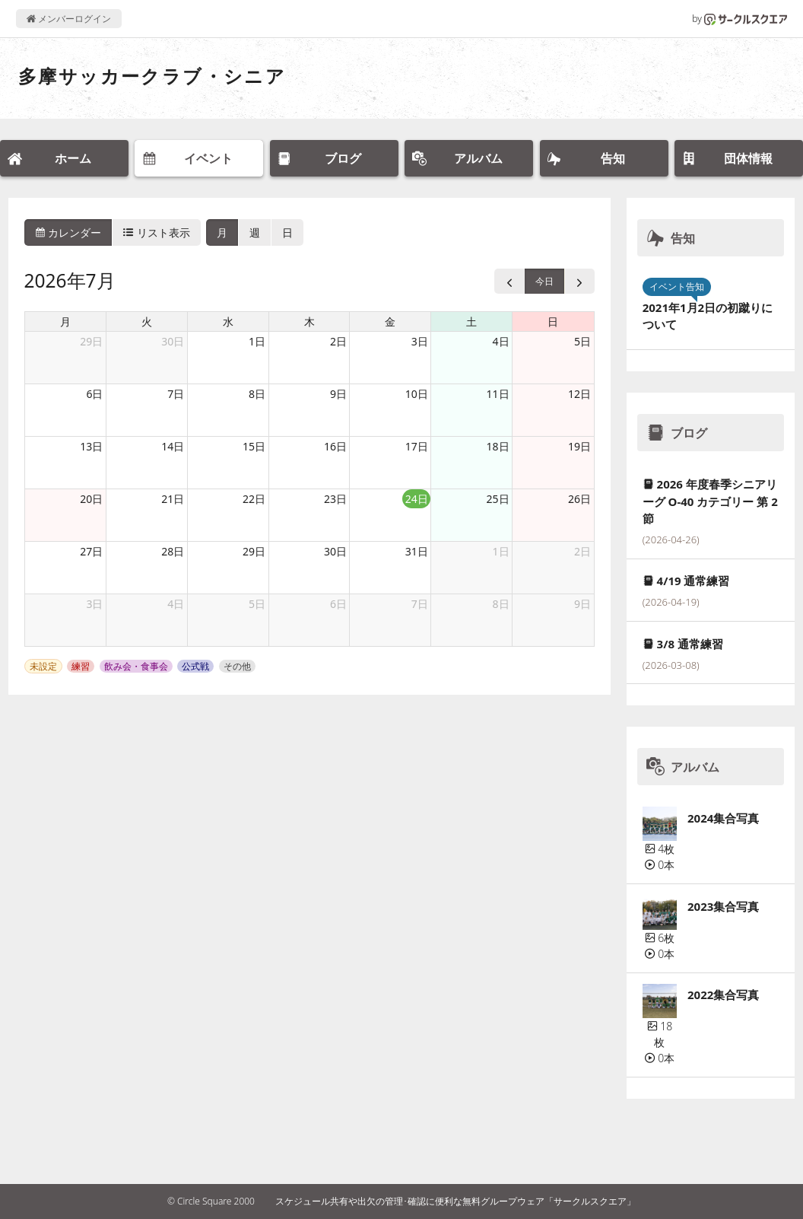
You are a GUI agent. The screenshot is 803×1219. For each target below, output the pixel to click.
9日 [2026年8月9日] (582, 604)
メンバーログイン (69, 18)
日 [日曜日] (553, 321)
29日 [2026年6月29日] (91, 341)
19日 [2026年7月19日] (579, 446)
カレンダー (68, 232)
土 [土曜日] (471, 321)
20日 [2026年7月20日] (91, 499)
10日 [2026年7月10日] (416, 394)
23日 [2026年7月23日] (335, 499)
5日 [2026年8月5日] (257, 604)
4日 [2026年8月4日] (175, 604)
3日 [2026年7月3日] (419, 341)
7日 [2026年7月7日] (175, 394)
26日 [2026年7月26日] (579, 499)
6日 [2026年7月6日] (94, 394)
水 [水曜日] (228, 321)
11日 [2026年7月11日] (498, 394)
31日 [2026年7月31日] (416, 551)
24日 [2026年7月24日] (416, 499)
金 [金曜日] (390, 321)
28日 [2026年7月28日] (172, 551)
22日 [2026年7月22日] (254, 499)
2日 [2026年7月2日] (338, 341)
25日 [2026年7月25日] (498, 499)
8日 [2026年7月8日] (257, 394)
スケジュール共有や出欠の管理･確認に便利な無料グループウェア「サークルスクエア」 (455, 1201)
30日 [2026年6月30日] (172, 341)
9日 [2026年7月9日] (338, 394)
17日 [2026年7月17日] (416, 446)
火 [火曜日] (146, 321)
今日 (544, 281)
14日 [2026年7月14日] (172, 446)
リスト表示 (156, 232)
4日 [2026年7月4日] (501, 341)
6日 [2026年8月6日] (338, 604)
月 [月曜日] (65, 321)
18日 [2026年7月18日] (498, 446)
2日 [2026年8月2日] (582, 551)
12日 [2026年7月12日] (579, 394)
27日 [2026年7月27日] (91, 551)
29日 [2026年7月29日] (254, 551)
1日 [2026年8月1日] (501, 551)
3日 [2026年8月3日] (94, 604)
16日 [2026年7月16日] (335, 446)
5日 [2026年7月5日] (582, 341)
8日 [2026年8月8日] (501, 604)
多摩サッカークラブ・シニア (152, 75)
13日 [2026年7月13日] (91, 446)
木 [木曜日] (309, 321)
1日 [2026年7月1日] (257, 341)
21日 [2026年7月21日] (172, 499)
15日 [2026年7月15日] (254, 446)
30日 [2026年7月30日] (335, 551)
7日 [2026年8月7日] (419, 604)
